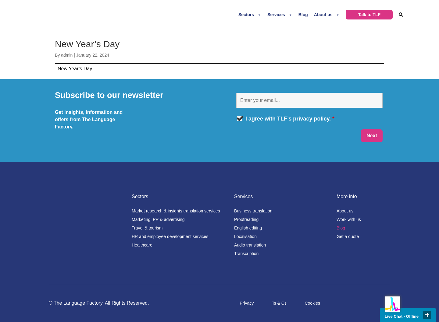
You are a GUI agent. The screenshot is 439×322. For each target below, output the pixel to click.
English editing (248, 228)
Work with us (349, 219)
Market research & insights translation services (176, 210)
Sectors (246, 14)
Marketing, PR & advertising (158, 219)
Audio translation (250, 245)
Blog (303, 14)
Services (276, 14)
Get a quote (348, 236)
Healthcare (142, 245)
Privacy (247, 303)
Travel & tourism (147, 228)
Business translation (253, 210)
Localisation (245, 236)
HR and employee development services (170, 236)
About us (323, 14)
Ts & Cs (279, 303)
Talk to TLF (369, 14)
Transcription (246, 253)
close (427, 315)
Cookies (312, 303)
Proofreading (246, 219)
